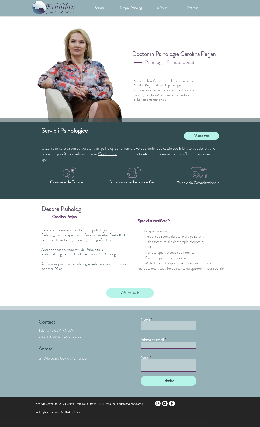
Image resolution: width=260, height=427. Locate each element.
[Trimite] (168, 381)
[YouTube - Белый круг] (165, 403)
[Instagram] (158, 403)
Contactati (107, 154)
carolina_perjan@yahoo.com (61, 336)
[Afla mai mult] (201, 136)
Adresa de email (152, 340)
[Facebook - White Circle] (172, 403)
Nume (145, 319)
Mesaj (145, 357)
